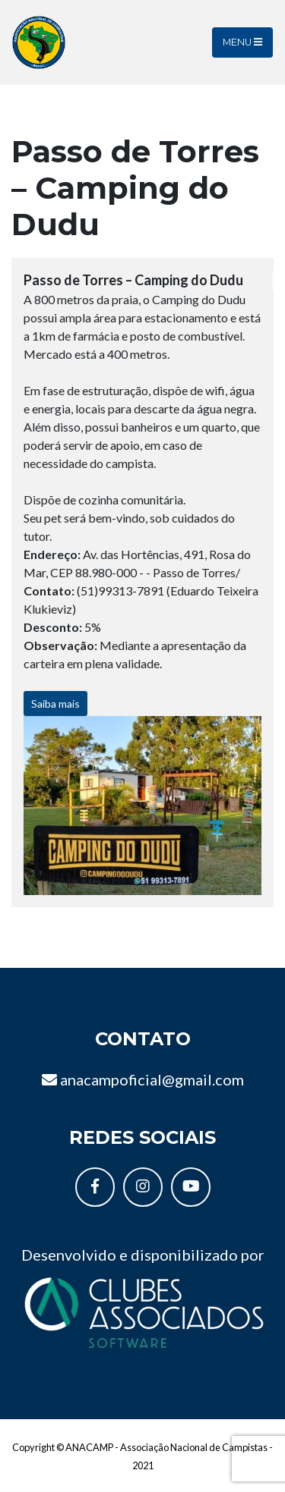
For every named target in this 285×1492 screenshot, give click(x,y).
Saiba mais (55, 703)
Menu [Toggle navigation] (242, 42)
